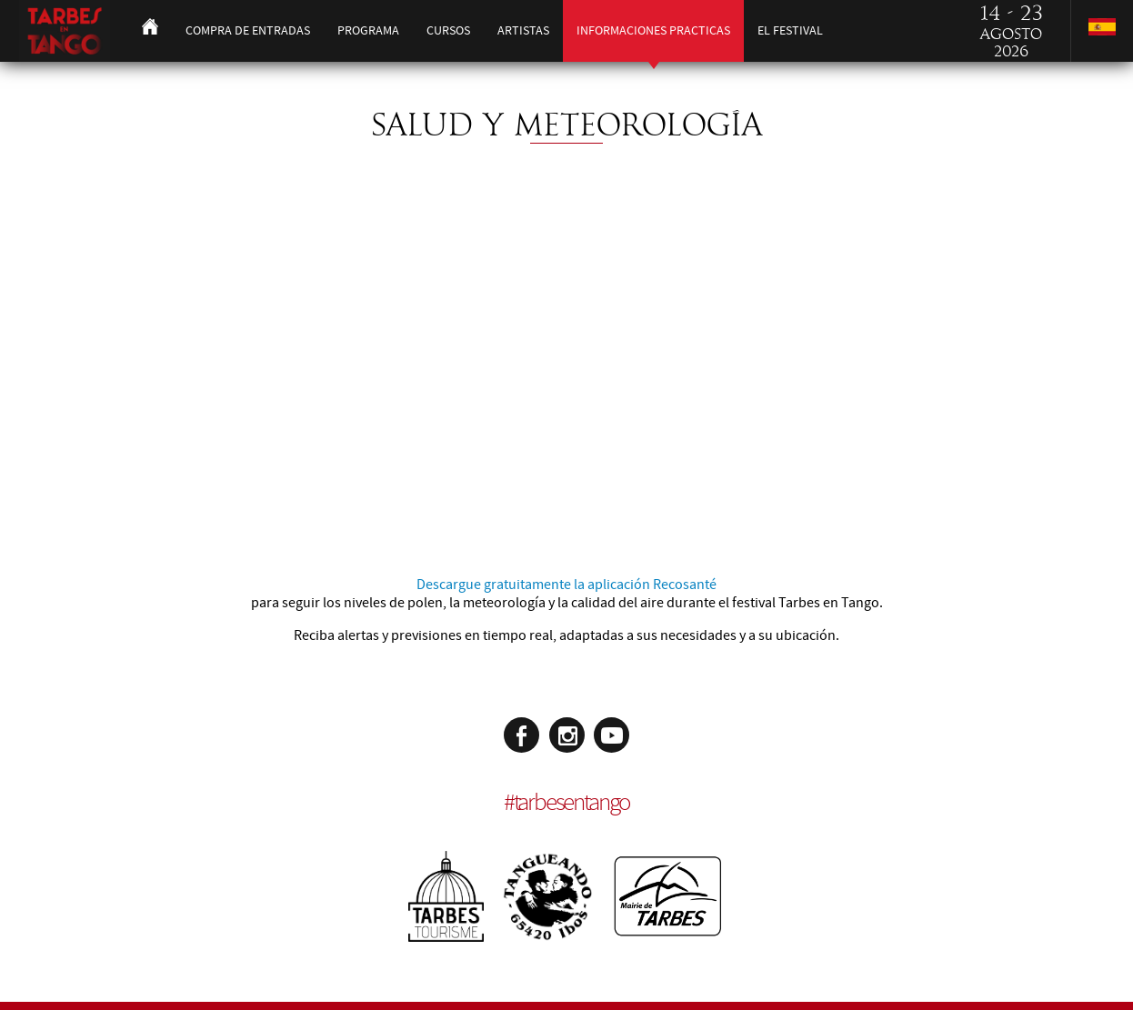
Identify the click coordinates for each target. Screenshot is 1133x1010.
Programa (368, 30)
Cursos (448, 30)
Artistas (523, 30)
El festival (790, 30)
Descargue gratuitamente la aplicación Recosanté (566, 584)
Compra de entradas (247, 30)
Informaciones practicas (653, 30)
